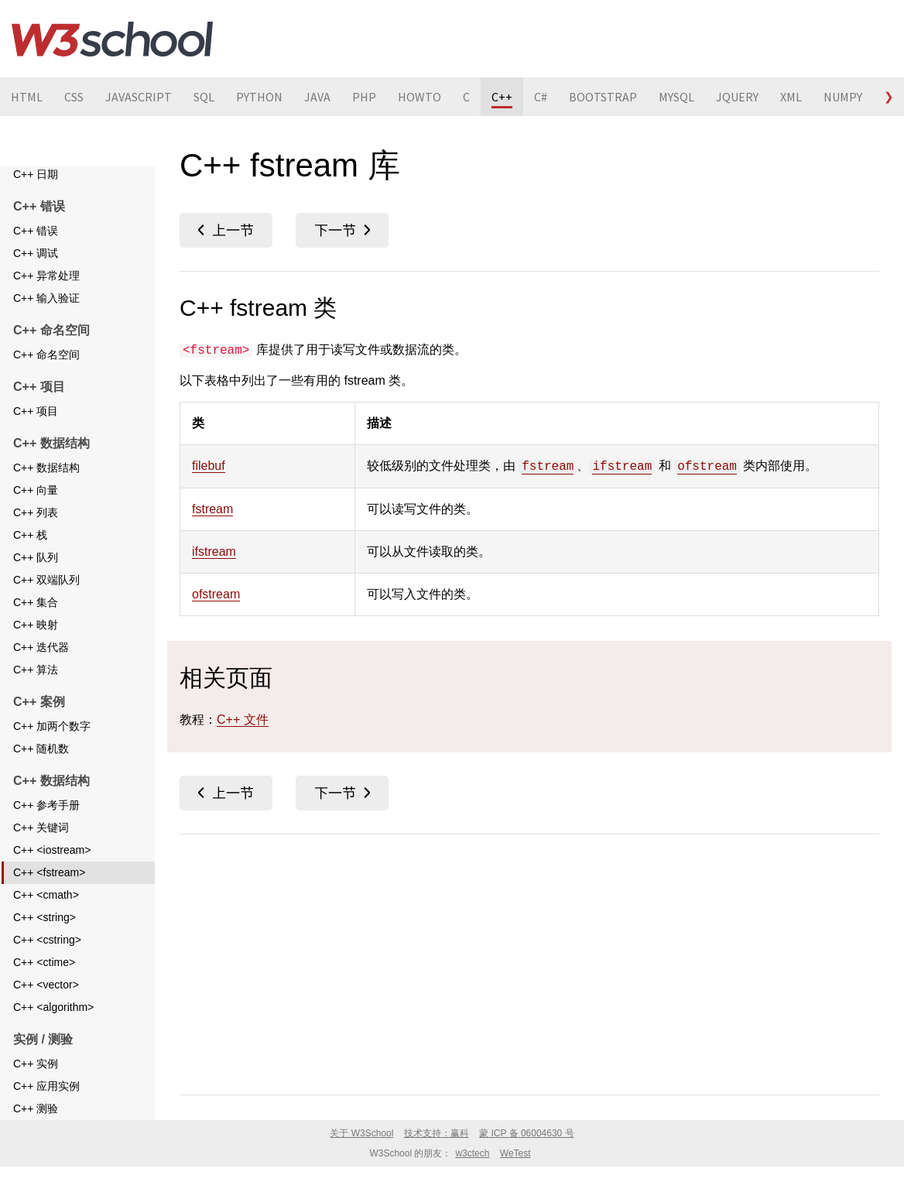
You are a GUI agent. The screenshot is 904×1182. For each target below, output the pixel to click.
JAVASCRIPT (138, 96)
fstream (548, 467)
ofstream (707, 467)
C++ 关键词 (41, 847)
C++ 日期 (35, 194)
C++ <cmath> (46, 915)
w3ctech (472, 1153)
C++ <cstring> (47, 960)
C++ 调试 (35, 273)
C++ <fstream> (49, 892)
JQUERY (737, 96)
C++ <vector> (46, 1005)
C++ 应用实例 (46, 1106)
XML (791, 96)
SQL (203, 96)
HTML (27, 96)
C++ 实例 (35, 1084)
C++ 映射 (35, 645)
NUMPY (843, 96)
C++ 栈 (30, 555)
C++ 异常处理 (46, 296)
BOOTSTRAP (603, 96)
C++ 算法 (35, 690)
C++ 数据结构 (46, 487)
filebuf (208, 465)
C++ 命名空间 (46, 374)
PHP (364, 96)
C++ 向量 (35, 510)
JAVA (317, 96)
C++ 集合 (35, 622)
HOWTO (419, 96)
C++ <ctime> (44, 982)
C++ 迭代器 (41, 667)
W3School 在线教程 (112, 38)
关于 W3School (361, 1133)
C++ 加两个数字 (52, 746)
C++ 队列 (35, 577)
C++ (501, 96)
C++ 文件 (35, 172)
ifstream (622, 467)
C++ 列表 (35, 532)
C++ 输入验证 (46, 318)
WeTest (515, 1153)
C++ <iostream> (52, 870)
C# (540, 96)
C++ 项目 (35, 431)
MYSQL (676, 96)
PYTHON (259, 96)
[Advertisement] (529, 961)
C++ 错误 (35, 251)
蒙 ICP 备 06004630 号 (526, 1133)
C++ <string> (44, 937)
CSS (74, 96)
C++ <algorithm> (53, 1027)
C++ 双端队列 (46, 600)
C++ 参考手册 (46, 825)
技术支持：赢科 (436, 1133)
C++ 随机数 (41, 768)
